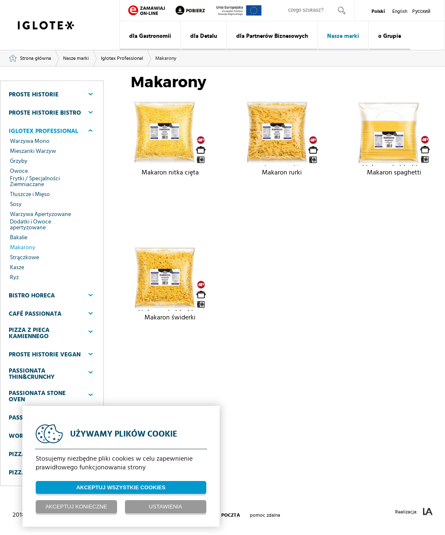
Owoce (19, 171)
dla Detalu (203, 36)
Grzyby (18, 161)
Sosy (16, 204)
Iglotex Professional (122, 58)
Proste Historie (34, 94)
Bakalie (18, 238)
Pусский (421, 11)
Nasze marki (343, 36)
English (399, 11)
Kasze (17, 267)
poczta (230, 515)
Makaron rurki (282, 172)
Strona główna (35, 58)
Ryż (14, 277)
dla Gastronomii (150, 36)
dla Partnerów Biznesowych (272, 36)
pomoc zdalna (265, 515)
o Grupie (389, 36)
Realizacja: (414, 512)
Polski (378, 11)
